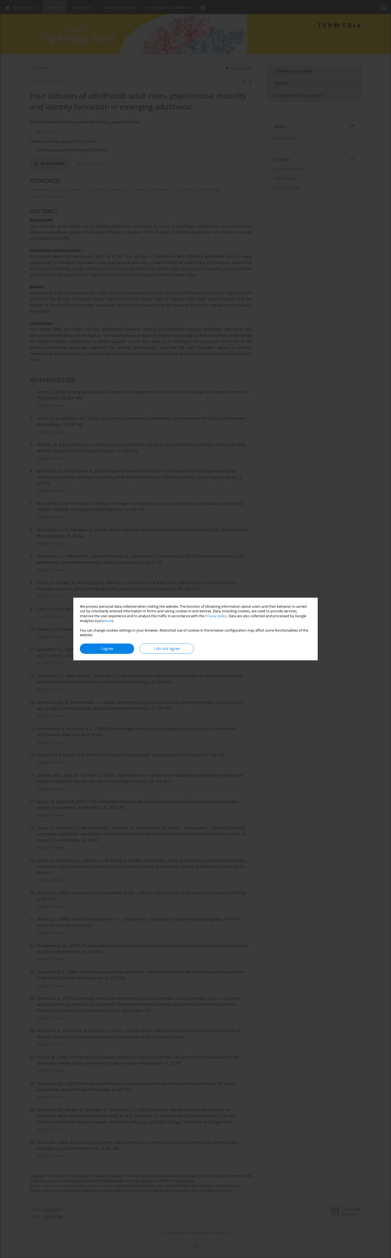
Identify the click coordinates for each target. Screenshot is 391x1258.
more (107, 621)
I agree (107, 648)
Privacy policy (216, 616)
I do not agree (167, 648)
